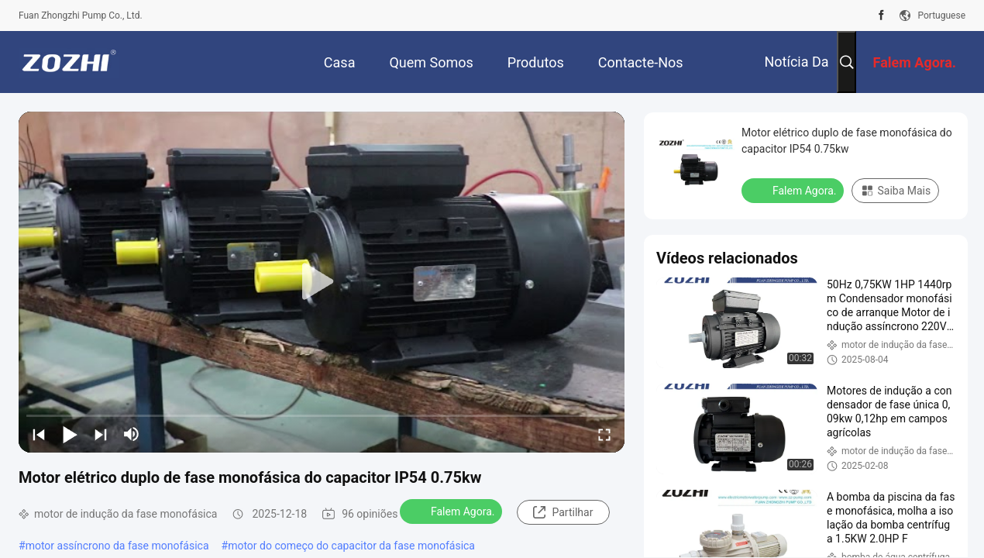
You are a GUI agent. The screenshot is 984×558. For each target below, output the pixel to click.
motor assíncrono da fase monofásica (117, 545)
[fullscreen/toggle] (604, 434)
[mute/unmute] (131, 434)
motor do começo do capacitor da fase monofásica (351, 545)
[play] (321, 282)
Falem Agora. (452, 510)
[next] (100, 434)
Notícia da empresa (796, 73)
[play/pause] (69, 434)
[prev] (38, 434)
